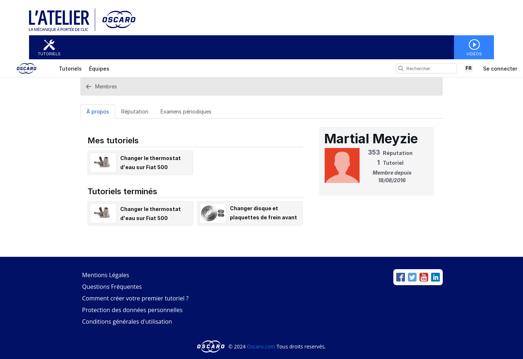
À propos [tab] (97, 111)
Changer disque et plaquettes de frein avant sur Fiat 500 (263, 217)
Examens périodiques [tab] (186, 111)
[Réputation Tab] (134, 111)
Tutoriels (49, 53)
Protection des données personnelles (132, 310)
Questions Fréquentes (112, 287)
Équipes (99, 68)
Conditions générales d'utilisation (127, 322)
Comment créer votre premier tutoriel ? (135, 298)
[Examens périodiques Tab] (186, 111)
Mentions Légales (105, 275)
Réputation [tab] (134, 111)
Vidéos (474, 53)
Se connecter (500, 68)
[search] (401, 68)
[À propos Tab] (97, 111)
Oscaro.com (261, 346)
